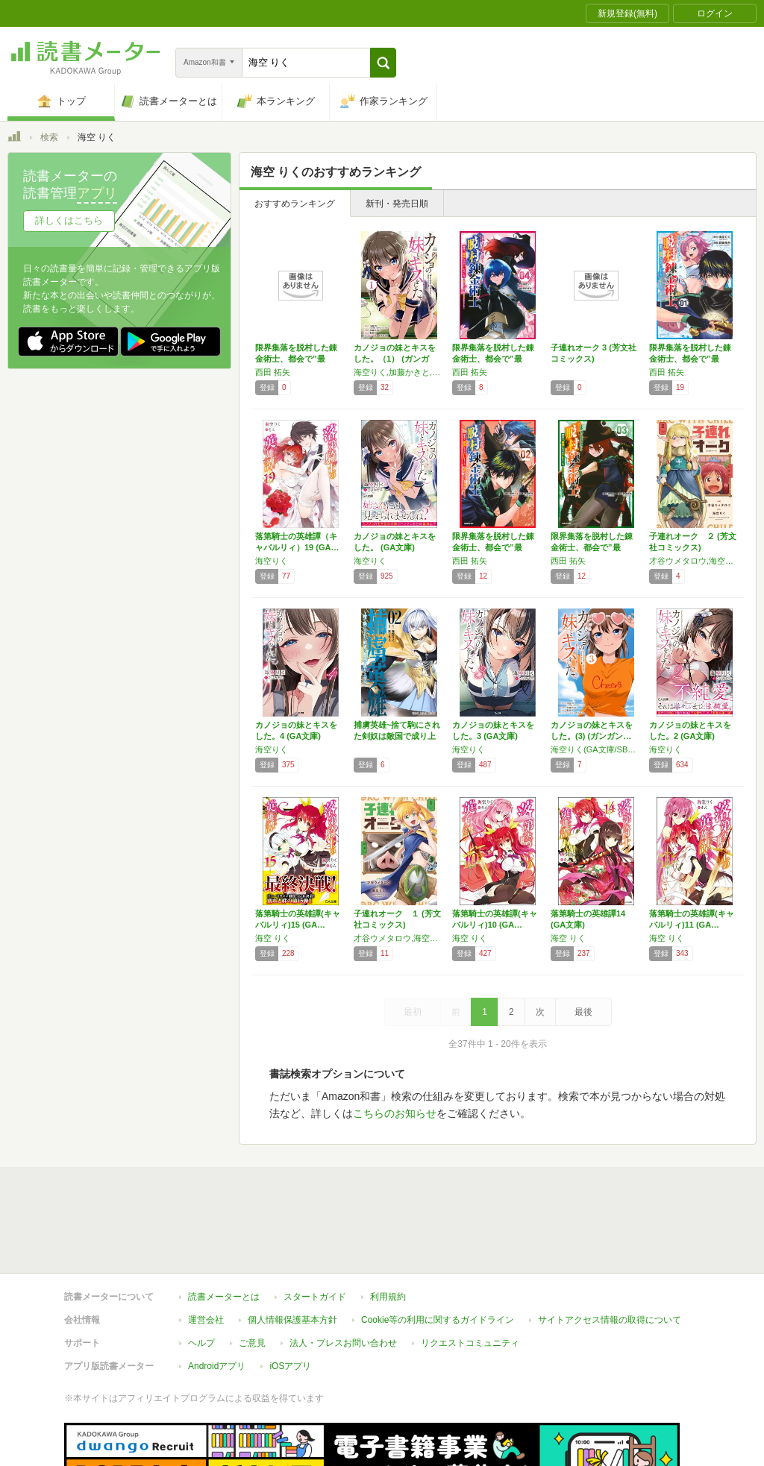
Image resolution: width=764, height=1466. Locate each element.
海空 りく (272, 938)
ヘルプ (201, 1274)
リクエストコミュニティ (470, 1274)
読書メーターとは (224, 1228)
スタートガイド (315, 1228)
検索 (49, 137)
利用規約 (388, 1228)
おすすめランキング (294, 203)
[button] (383, 63)
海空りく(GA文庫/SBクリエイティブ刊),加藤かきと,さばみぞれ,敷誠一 (596, 749)
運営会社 (206, 1251)
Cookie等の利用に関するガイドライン (437, 1251)
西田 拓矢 (272, 372)
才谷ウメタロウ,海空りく (694, 560)
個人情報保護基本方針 (292, 1251)
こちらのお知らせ (394, 1113)
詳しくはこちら (69, 220)
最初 (413, 1012)
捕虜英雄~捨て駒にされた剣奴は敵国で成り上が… (397, 736)
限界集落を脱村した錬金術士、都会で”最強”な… (296, 358)
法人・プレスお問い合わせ (343, 1274)
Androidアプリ (216, 1297)
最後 (583, 1012)
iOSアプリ (290, 1297)
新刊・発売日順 (397, 203)
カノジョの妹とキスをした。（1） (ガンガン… (395, 358)
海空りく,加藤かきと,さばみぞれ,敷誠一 (399, 372)
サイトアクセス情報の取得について (609, 1251)
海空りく (271, 560)
